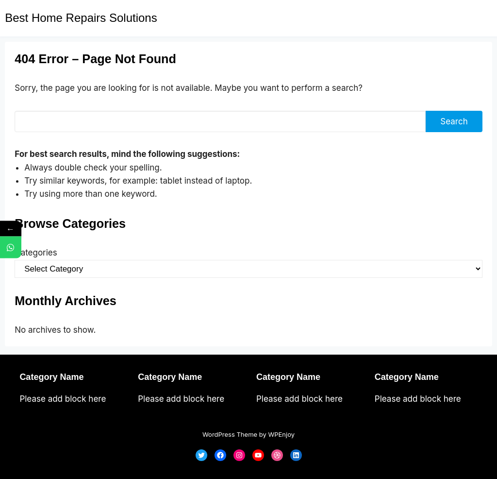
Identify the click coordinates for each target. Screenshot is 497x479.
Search (453, 121)
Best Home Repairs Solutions (81, 17)
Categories (36, 252)
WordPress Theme (229, 434)
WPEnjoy (281, 434)
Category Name (51, 377)
